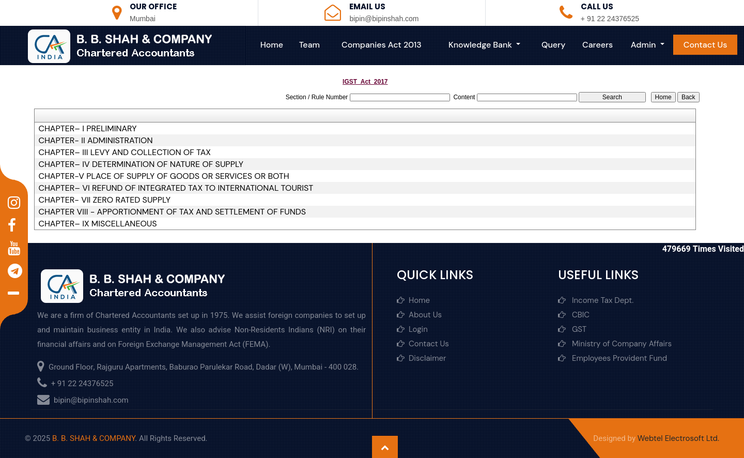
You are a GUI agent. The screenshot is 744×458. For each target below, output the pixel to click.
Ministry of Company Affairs (615, 344)
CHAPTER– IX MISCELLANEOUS (97, 224)
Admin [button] (644, 44)
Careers (597, 44)
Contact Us (705, 44)
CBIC (574, 315)
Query (553, 44)
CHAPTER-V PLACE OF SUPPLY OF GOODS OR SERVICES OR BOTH (163, 176)
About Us (419, 315)
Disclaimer (421, 358)
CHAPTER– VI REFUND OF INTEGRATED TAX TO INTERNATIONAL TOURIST (175, 188)
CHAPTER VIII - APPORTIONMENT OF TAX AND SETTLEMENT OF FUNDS (172, 212)
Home (271, 44)
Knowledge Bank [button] (481, 44)
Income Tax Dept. (595, 300)
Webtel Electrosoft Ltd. (678, 438)
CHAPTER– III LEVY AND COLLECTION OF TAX (124, 152)
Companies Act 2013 (382, 44)
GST (572, 329)
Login (412, 329)
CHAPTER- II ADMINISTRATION (95, 140)
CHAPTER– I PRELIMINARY (87, 129)
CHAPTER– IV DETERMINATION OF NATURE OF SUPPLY (140, 164)
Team (309, 44)
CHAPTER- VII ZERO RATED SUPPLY (104, 200)
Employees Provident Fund (612, 358)
